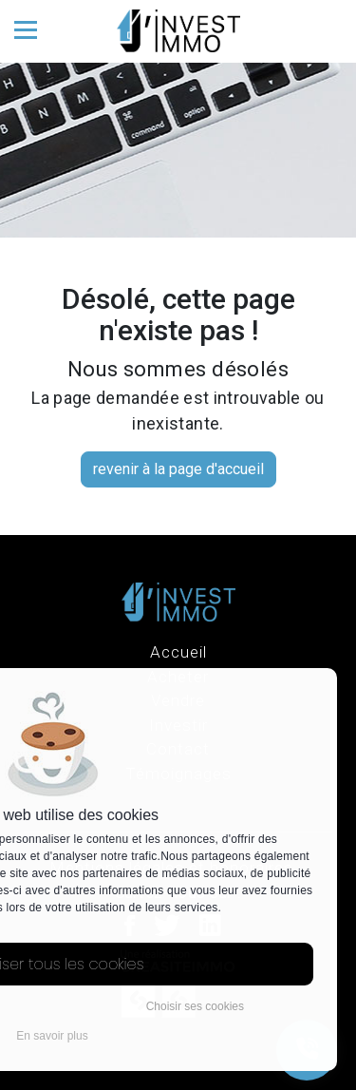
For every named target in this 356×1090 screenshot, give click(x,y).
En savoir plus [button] (51, 1035)
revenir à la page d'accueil (178, 469)
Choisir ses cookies (195, 1006)
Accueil (178, 651)
